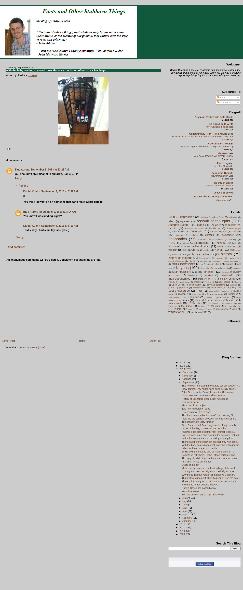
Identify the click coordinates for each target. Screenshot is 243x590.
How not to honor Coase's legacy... (200, 484)
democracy (228, 235)
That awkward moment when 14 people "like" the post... (211, 478)
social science (223, 297)
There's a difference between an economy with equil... (210, 441)
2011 (183, 527)
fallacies (221, 243)
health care (235, 250)
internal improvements (183, 264)
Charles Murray (190, 228)
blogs (200, 224)
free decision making (227, 246)
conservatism (178, 231)
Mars (200, 279)
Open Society (178, 284)
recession (196, 294)
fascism (172, 246)
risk (184, 297)
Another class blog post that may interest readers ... (209, 431)
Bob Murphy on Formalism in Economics (203, 494)
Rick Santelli (173, 297)
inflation (192, 261)
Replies (23, 185)
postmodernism (199, 288)
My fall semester (190, 491)
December (188, 372)
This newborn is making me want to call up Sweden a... (211, 385)
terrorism (172, 306)
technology (213, 303)
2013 (183, 369)
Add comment (16, 247)
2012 (183, 524)
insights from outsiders (210, 261)
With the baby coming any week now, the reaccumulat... (211, 445)
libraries (225, 272)
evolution (184, 243)
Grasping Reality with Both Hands (214, 117)
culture (236, 231)
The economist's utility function (198, 422)
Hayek (218, 249)
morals (197, 282)
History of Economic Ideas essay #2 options (205, 399)
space (232, 300)
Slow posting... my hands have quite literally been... (209, 389)
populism (183, 287)
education (202, 239)
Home (82, 340)
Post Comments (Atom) (32, 347)
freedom (172, 249)
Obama (237, 282)
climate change (233, 228)
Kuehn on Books (223, 182)
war (192, 312)
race (200, 290)
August (186, 498)
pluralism (233, 285)
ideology (219, 258)
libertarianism (206, 271)
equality (232, 239)
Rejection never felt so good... (197, 412)
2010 (183, 531)
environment (218, 240)
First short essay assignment (197, 461)
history (226, 254)
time (179, 309)
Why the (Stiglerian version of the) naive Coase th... (209, 474)
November (188, 375)
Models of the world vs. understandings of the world (209, 468)
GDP (194, 249)
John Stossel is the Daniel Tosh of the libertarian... (208, 392)
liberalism (185, 271)
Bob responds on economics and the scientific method (210, 435)
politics (171, 288)
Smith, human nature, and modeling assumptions (208, 438)
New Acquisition (190, 402)
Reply (18, 178)
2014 (183, 365)
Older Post (155, 340)
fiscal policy (202, 246)
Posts (221, 97)
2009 (183, 534)
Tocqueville (190, 309)
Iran (201, 264)
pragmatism (216, 287)
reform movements (214, 294)
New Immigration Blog (222, 176)
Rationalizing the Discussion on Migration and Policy (207, 146)
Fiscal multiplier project (194, 405)
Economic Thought (222, 173)
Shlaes (209, 297)
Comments (224, 102)
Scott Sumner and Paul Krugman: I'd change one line (210, 425)
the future (186, 306)
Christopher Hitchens (211, 228)
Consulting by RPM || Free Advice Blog (211, 133)
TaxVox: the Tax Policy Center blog (213, 196)
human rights (205, 258)
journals (229, 264)
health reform (179, 254)
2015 (183, 362)
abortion (204, 217)
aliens (171, 221)
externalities (201, 242)
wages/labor (176, 312)
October (187, 379)
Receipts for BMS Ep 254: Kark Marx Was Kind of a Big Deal (202, 136)
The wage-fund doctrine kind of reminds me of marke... (210, 458)
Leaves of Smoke (223, 192)
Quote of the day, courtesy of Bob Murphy (204, 428)
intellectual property (232, 261)
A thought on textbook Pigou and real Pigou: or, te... (209, 471)
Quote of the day (190, 464)
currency (180, 235)
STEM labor (195, 303)
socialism (184, 300)
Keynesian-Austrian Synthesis (214, 268)
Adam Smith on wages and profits (199, 448)
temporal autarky (229, 303)
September (188, 382)
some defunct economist (208, 300)
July (184, 501)
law (173, 272)
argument (185, 221)
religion (231, 294)
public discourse (179, 290)
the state (216, 306)
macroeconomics (179, 278)
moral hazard (184, 282)
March (186, 514)
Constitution (197, 231)
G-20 (185, 250)
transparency (222, 309)
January (187, 521)
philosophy (195, 284)
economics (177, 239)
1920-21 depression (181, 217)
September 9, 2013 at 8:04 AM (57, 211)
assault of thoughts (213, 221)
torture (201, 309)
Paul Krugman (225, 163)
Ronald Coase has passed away (199, 488)
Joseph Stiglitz (214, 264)
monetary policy (226, 278)
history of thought (180, 257)
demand (209, 235)
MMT (210, 279)
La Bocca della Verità (221, 124)
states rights (175, 303)
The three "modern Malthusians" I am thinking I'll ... (208, 415)
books (215, 225)
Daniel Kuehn (31, 191)
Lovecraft (227, 275)
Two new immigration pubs (196, 408)
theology (229, 306)
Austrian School (178, 224)
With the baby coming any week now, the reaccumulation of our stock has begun (56, 70)
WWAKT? (202, 312)
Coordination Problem (220, 143)
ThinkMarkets (225, 153)
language (237, 268)
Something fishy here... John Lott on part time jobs (208, 455)
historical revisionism (202, 254)
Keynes (182, 267)
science (194, 297)
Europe (171, 243)
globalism (206, 250)
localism (209, 275)
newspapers (224, 282)
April (185, 511)
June (185, 504)
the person (202, 306)
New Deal (209, 282)
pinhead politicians (216, 284)
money (171, 282)
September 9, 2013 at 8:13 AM (59, 225)
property (231, 287)
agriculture (232, 217)
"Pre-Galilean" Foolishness (219, 127)
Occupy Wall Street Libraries (219, 185)
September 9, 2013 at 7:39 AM (59, 191)
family (234, 243)
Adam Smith (218, 217)
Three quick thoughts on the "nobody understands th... (210, 481)
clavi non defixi (224, 200)
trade (210, 309)
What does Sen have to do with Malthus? (203, 395)
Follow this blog (204, 564)
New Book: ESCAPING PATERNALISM (213, 156)
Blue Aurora (22, 169)
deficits (194, 235)
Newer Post (8, 340)
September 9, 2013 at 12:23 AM (50, 169)
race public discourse (219, 291)
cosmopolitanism (218, 231)
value (234, 309)
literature (192, 275)
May (185, 507)
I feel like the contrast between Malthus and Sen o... (209, 418)
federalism (186, 246)
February (187, 517)
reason (182, 294)
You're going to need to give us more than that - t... (208, 451)
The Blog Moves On (223, 166)
